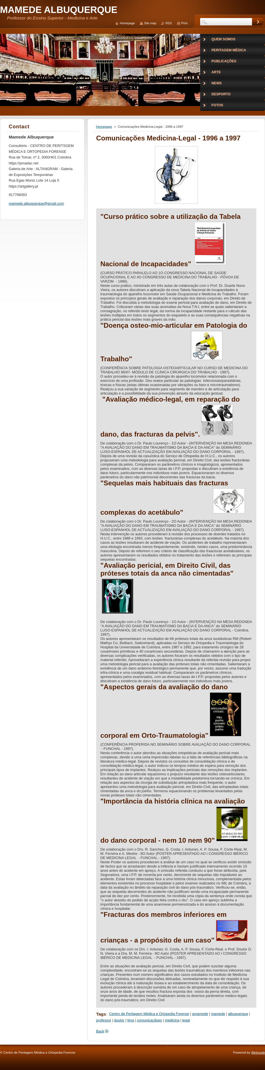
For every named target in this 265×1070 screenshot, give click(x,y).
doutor (119, 1020)
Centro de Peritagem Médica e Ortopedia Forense (149, 1014)
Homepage (104, 126)
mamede (218, 1014)
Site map (150, 23)
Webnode (258, 1052)
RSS (168, 23)
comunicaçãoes (149, 1020)
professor (103, 1020)
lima (130, 1020)
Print (184, 23)
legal (186, 1020)
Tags (101, 1014)
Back (100, 1031)
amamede (200, 1014)
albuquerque (238, 1014)
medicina (172, 1020)
